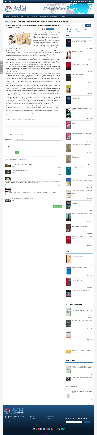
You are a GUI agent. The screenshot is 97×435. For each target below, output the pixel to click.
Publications (15, 16)
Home (7, 16)
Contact (63, 16)
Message (10, 147)
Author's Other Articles (11, 159)
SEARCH (88, 25)
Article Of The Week (71, 387)
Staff (28, 16)
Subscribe (87, 422)
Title (11, 143)
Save (17, 152)
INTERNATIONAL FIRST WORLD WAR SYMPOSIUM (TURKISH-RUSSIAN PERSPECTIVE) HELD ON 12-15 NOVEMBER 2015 (30, 192)
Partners (49, 418)
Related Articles (22, 159)
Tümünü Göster (57, 206)
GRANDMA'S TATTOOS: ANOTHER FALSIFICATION (22, 198)
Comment (8, 129)
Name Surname (10, 135)
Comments (15, 129)
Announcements (70, 360)
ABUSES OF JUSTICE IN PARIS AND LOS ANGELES (22, 164)
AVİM (7, 29)
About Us (35, 16)
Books (67, 35)
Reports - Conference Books (74, 304)
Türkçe (5, 1)
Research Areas (50, 416)
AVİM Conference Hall (71, 355)
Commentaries (12, 21)
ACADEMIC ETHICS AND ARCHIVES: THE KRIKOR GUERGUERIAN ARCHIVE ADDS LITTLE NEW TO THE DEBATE (43, 21)
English (9, 1)
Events (22, 16)
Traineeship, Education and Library (49, 16)
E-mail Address (8, 139)
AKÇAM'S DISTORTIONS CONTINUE (19, 170)
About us (32, 416)
